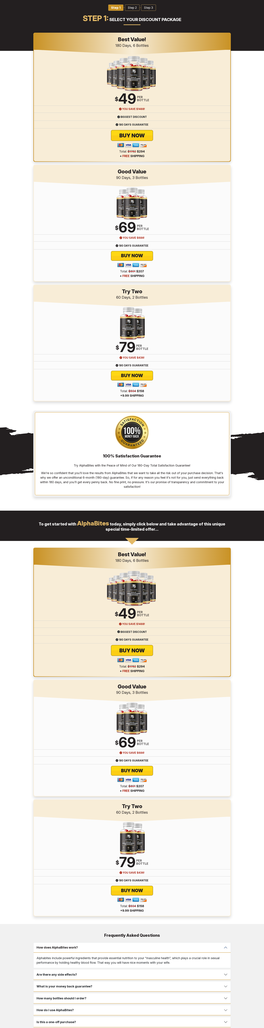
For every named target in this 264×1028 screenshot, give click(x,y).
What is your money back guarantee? (64, 529)
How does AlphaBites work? (57, 490)
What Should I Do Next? (54, 577)
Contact (91, 958)
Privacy (112, 958)
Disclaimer (155, 958)
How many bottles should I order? (61, 541)
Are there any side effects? (57, 518)
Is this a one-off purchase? (56, 565)
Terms (102, 958)
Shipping (142, 958)
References (171, 958)
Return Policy (127, 958)
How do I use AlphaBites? (55, 553)
